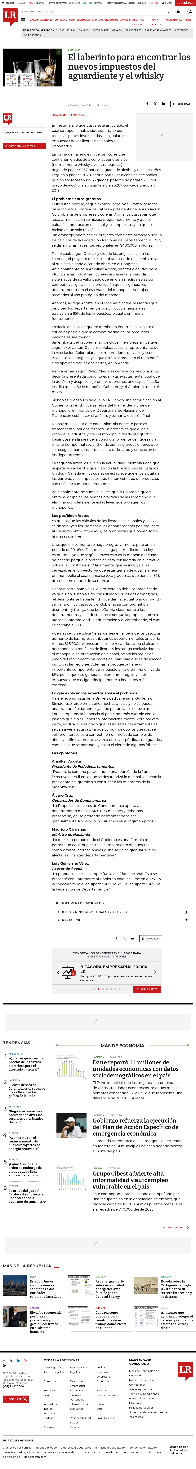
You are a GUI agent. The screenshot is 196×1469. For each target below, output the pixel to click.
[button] (57, 972)
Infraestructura (79, 1404)
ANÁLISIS (125, 20)
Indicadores (51, 1404)
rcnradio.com (112, 1452)
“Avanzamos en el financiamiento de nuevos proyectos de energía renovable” (24, 1143)
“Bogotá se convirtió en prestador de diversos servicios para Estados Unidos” (26, 1117)
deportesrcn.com (35, 1456)
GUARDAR (182, 104)
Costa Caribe (101, 30)
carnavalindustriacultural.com (61, 1452)
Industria (15, 1106)
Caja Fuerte (77, 1372)
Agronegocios (52, 1367)
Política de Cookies (141, 1407)
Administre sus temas (20, 145)
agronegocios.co (46, 1447)
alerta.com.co (11, 1456)
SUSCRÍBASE (185, 3)
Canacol (84, 30)
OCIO (72, 20)
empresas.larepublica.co (76, 1447)
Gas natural (67, 30)
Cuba (33, 1277)
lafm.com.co (155, 1452)
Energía (13, 1133)
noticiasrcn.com (134, 1452)
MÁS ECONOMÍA (174, 1227)
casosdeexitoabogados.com (21, 1452)
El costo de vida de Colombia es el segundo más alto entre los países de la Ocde (27, 1090)
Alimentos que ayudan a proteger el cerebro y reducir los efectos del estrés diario (177, 1320)
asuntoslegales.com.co (17, 1447)
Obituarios (76, 1408)
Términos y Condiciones (144, 1393)
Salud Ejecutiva (105, 1417)
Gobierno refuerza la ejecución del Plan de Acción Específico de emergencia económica (136, 1127)
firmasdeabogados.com (110, 1447)
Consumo (50, 1381)
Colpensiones (32, 35)
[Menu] (24, 19)
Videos (74, 1427)
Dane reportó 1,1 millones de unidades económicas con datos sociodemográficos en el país (136, 1069)
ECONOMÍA (46, 20)
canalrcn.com (91, 1452)
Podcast (49, 1417)
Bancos (13, 1159)
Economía (102, 1381)
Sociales (49, 1427)
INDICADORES (174, 20)
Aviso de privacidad (141, 1389)
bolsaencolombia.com (143, 1447)
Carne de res (133, 30)
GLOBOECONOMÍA (87, 20)
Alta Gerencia (78, 1367)
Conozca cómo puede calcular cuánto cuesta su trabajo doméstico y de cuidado (111, 1320)
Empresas (50, 1390)
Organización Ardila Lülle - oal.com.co (179, 1450)
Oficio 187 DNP (123, 920)
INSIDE (187, 20)
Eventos (101, 1390)
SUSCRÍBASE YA (147, 989)
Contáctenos (137, 1384)
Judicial (100, 1308)
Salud (164, 1308)
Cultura (166, 1277)
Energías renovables (158, 30)
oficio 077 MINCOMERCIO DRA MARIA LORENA (123, 912)
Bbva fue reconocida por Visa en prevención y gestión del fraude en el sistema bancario (46, 1322)
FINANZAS (33, 20)
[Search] (167, 11)
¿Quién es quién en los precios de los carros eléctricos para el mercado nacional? (26, 1064)
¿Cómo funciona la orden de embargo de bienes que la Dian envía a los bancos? (25, 1169)
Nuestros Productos (141, 1380)
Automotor (16, 1054)
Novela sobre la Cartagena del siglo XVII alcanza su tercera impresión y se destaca (176, 1289)
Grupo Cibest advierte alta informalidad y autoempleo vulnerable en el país (130, 1180)
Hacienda (14, 1080)
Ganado (117, 30)
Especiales (76, 1390)
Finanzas (49, 1394)
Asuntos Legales (54, 1372)
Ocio (99, 1408)
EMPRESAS (61, 20)
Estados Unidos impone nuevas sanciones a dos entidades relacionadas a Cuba (45, 1289)
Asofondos (181, 30)
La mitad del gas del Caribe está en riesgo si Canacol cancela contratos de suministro (27, 1196)
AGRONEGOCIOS (108, 20)
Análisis (100, 1367)
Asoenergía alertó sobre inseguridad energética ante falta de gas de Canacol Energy (110, 1289)
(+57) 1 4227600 (13, 1386)
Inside (100, 1404)
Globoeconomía (106, 1394)
